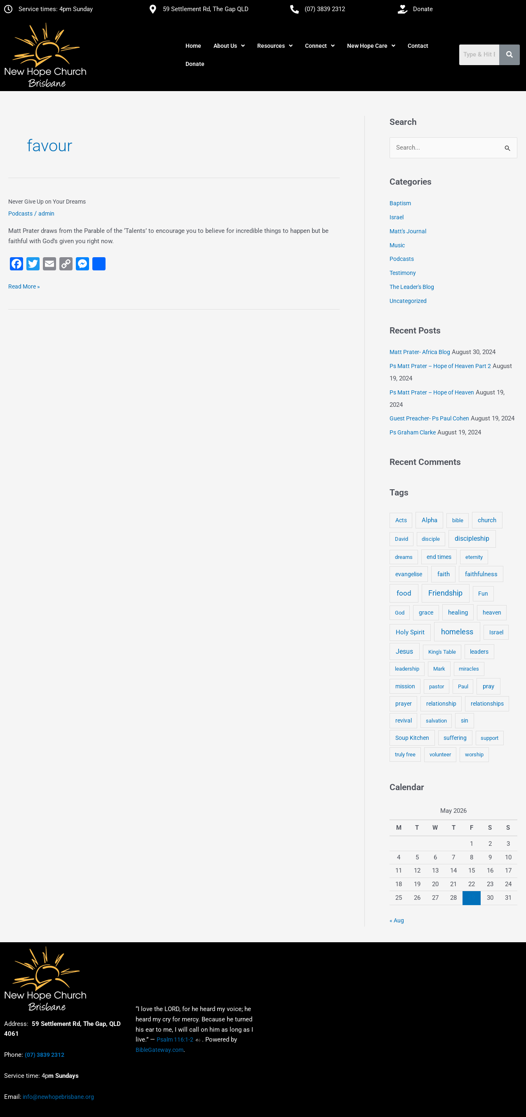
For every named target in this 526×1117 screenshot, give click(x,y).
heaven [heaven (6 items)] (492, 612)
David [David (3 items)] (401, 539)
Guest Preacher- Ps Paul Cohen (429, 418)
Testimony (403, 273)
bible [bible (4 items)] (457, 520)
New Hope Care (371, 45)
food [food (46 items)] (404, 593)
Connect (320, 45)
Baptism (400, 203)
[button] (229, 46)
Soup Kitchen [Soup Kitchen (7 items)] (412, 737)
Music (397, 245)
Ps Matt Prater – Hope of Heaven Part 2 (440, 366)
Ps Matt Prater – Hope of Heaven (432, 392)
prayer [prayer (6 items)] (403, 703)
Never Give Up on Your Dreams (47, 201)
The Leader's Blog (412, 287)
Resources (275, 45)
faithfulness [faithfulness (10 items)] (481, 574)
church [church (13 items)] (487, 520)
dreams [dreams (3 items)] (404, 557)
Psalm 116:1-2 (175, 1039)
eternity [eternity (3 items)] (474, 557)
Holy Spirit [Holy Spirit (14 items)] (410, 632)
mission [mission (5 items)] (405, 686)
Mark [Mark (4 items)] (439, 669)
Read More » (24, 286)
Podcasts (20, 213)
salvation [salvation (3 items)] (436, 721)
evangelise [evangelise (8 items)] (408, 574)
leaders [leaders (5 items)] (479, 651)
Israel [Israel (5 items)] (496, 632)
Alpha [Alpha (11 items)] (429, 520)
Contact (418, 45)
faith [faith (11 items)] (443, 574)
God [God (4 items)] (399, 613)
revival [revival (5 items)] (403, 720)
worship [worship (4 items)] (474, 754)
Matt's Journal (408, 231)
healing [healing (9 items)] (458, 612)
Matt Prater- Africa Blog (420, 352)
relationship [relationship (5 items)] (441, 703)
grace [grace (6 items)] (426, 612)
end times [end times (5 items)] (439, 557)
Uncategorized (408, 301)
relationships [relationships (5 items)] (487, 703)
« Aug (397, 920)
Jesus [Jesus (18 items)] (404, 651)
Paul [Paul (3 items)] (463, 686)
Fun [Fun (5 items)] (483, 593)
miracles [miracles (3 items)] (469, 669)
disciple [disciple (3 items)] (431, 539)
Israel (397, 217)
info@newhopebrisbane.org (57, 1097)
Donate (195, 64)
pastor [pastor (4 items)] (436, 686)
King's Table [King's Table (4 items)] (442, 652)
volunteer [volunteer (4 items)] (440, 754)
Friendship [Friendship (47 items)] (445, 593)
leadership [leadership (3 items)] (407, 669)
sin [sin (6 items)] (464, 720)
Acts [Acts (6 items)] (401, 520)
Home (193, 45)
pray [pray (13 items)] (488, 686)
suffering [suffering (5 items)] (455, 737)
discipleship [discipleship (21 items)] (472, 539)
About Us (229, 45)
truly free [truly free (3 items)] (405, 754)
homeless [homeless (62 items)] (457, 631)
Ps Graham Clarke (413, 432)
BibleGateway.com (159, 1050)
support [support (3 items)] (489, 738)
